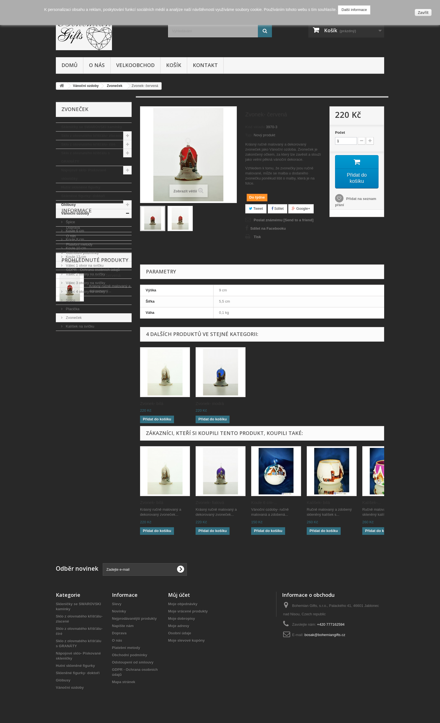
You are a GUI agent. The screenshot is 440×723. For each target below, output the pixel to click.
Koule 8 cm (74, 239)
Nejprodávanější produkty (134, 618)
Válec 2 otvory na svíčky (85, 274)
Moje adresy (178, 626)
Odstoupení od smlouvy (132, 662)
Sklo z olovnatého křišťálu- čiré (88, 144)
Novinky (119, 611)
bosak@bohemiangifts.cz (324, 635)
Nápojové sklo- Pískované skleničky (83, 174)
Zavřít (423, 12)
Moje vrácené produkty (188, 611)
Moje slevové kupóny (186, 640)
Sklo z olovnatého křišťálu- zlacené (91, 135)
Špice (70, 222)
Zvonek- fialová (210, 502)
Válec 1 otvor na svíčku (84, 265)
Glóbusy (68, 204)
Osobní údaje (179, 633)
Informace (76, 347)
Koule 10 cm (75, 248)
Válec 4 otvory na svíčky (85, 291)
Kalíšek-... (371, 502)
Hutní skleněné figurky (80, 187)
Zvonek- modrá (321, 403)
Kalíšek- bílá (318, 502)
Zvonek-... (205, 403)
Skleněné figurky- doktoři (83, 196)
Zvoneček (73, 318)
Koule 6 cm (74, 231)
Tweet (256, 208)
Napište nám (123, 626)
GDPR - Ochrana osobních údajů (92, 405)
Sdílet (277, 208)
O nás (97, 65)
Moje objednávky (183, 604)
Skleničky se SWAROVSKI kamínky (91, 127)
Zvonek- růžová (154, 403)
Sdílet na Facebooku (268, 228)
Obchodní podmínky (82, 388)
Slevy (117, 604)
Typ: (249, 135)
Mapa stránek (123, 682)
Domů (69, 65)
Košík (173, 65)
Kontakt (205, 65)
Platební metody (79, 379)
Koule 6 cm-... (264, 502)
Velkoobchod (135, 65)
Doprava (72, 363)
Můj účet (179, 594)
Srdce (70, 300)
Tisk (257, 237)
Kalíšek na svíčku (79, 326)
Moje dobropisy (181, 618)
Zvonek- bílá (262, 403)
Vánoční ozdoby (75, 213)
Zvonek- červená (105, 441)
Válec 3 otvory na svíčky (85, 283)
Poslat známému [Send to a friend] (283, 220)
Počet (340, 132)
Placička (72, 309)
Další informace (354, 10)
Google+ (301, 208)
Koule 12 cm (75, 257)
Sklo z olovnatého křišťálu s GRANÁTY (85, 157)
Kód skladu (255, 127)
